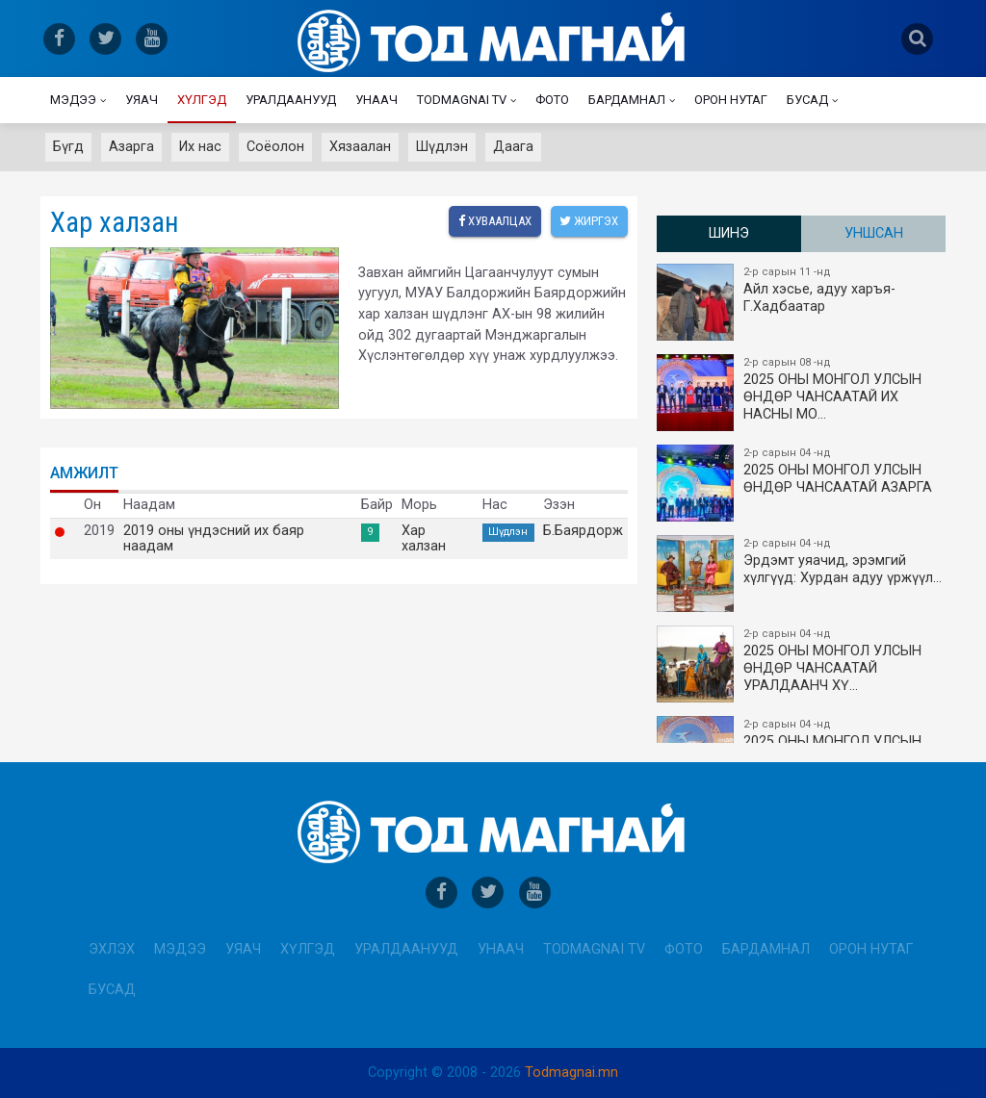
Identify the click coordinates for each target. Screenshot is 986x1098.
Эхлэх (112, 949)
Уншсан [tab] (873, 233)
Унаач (376, 99)
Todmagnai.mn (571, 1072)
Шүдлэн (442, 147)
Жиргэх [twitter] (588, 221)
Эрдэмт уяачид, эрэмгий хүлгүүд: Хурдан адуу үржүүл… (802, 573)
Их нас (200, 147)
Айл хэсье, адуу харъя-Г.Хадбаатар (802, 302)
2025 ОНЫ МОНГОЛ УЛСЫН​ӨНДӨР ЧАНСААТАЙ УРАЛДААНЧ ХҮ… (802, 664)
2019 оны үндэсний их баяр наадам (213, 538)
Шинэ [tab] (729, 233)
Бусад (807, 99)
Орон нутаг (730, 99)
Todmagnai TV (461, 99)
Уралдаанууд (291, 99)
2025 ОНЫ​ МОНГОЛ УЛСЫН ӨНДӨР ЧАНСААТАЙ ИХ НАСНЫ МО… (802, 392)
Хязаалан (360, 147)
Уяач (141, 99)
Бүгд (68, 147)
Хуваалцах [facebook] (494, 221)
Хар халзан (424, 538)
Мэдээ (73, 99)
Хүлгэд (201, 99)
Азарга (131, 147)
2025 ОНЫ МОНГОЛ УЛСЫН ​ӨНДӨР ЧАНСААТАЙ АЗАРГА (802, 483)
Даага (513, 147)
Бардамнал (626, 99)
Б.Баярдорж (583, 531)
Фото (552, 99)
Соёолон (275, 147)
